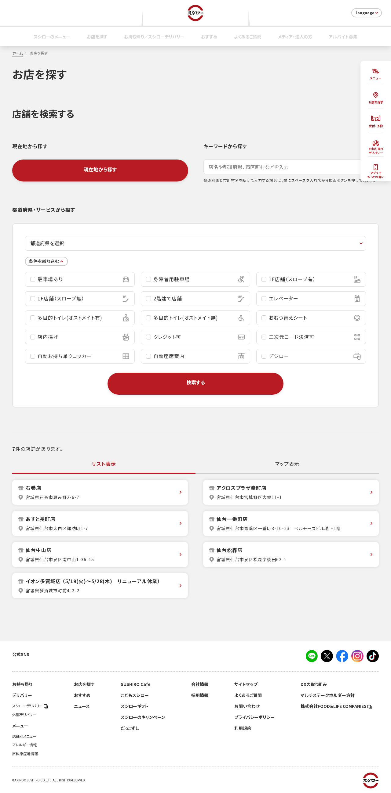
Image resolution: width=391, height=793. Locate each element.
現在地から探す (100, 169)
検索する (195, 382)
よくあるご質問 (247, 36)
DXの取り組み (314, 684)
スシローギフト (134, 706)
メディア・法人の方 (295, 36)
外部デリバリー (24, 714)
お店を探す (97, 36)
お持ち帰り (22, 684)
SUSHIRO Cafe (136, 684)
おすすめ (209, 36)
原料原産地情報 (25, 753)
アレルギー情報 (24, 745)
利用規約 (242, 728)
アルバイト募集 (343, 36)
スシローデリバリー (30, 706)
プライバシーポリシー (254, 717)
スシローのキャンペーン (143, 717)
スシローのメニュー (52, 36)
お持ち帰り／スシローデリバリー (154, 36)
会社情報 (199, 684)
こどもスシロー (135, 695)
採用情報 (199, 695)
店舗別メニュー (24, 736)
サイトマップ (246, 684)
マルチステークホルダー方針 (328, 695)
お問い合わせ (247, 706)
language (367, 13)
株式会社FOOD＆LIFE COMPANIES (336, 706)
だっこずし (130, 728)
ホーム (17, 53)
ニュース (82, 706)
